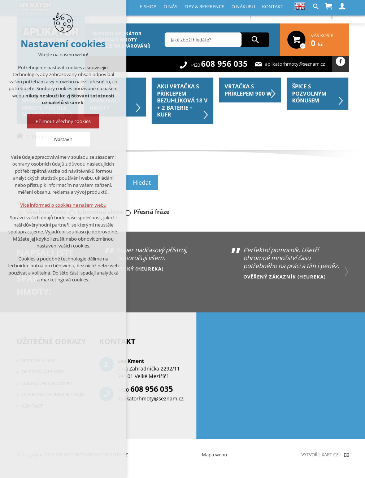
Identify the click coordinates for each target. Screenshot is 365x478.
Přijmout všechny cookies (63, 121)
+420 (219, 65)
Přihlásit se (314, 11)
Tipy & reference (150, 12)
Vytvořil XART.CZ (320, 455)
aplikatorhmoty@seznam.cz (295, 64)
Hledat (142, 183)
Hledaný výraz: (38, 170)
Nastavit (63, 139)
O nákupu (184, 12)
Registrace (276, 11)
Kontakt (209, 12)
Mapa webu (214, 454)
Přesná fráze (151, 212)
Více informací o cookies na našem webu (63, 205)
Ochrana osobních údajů (53, 394)
